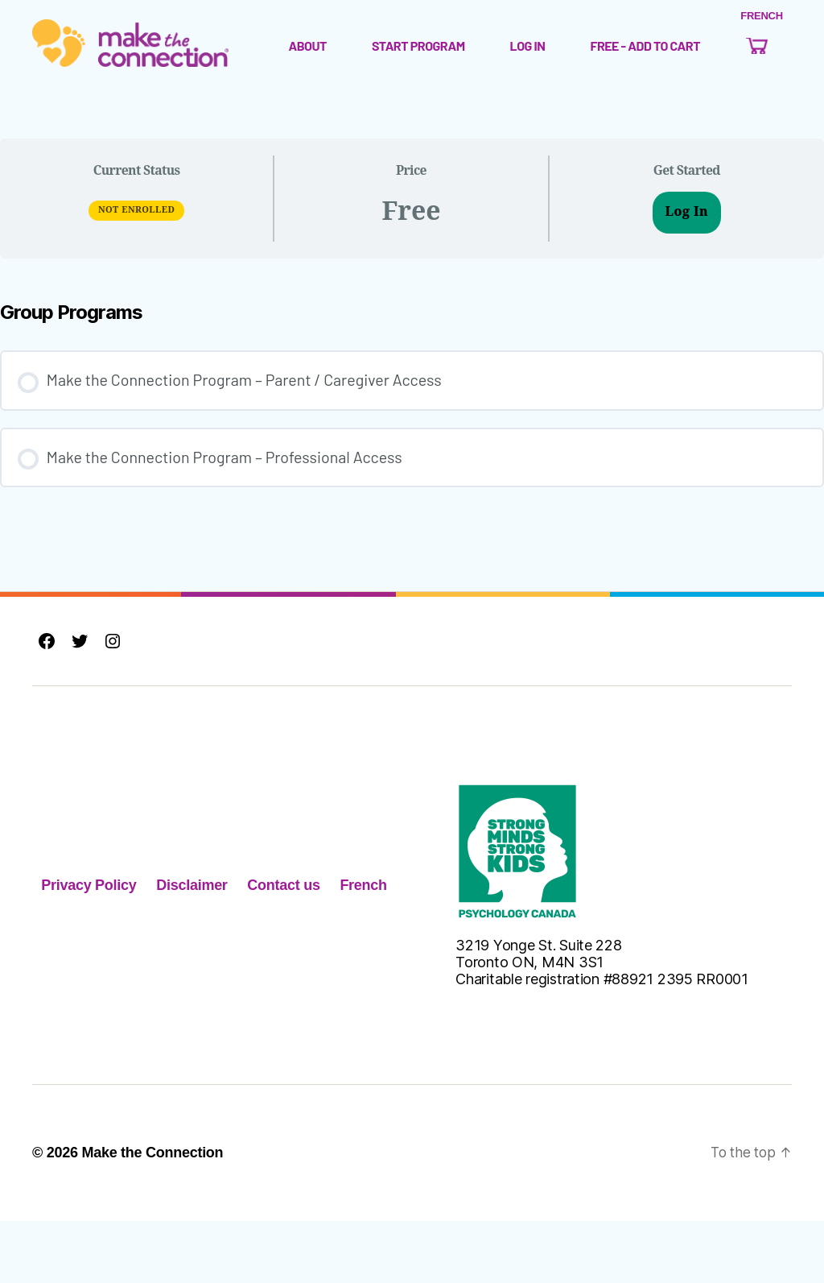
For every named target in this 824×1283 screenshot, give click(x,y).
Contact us (283, 946)
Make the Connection (152, 1214)
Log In (597, 45)
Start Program (487, 45)
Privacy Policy (88, 946)
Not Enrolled (136, 271)
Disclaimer (191, 946)
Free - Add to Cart (714, 45)
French (363, 946)
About (376, 45)
